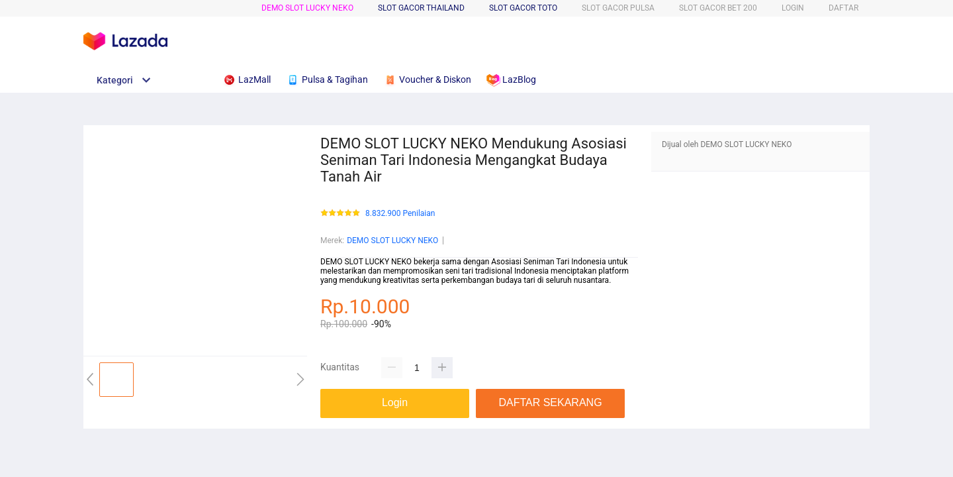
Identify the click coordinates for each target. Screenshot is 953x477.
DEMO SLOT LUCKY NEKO (307, 8)
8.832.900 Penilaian (400, 213)
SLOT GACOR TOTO (523, 8)
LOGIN (793, 8)
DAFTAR (843, 8)
